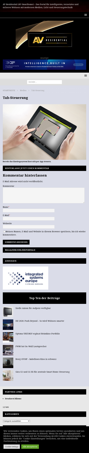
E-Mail (6, 215)
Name (5, 207)
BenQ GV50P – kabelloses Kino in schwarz (36, 359)
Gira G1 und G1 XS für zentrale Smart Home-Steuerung (43, 372)
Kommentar (8, 186)
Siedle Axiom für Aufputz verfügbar (33, 308)
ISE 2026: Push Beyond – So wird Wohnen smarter (40, 321)
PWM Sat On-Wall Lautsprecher (31, 346)
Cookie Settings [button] (11, 447)
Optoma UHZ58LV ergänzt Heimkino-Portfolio (38, 334)
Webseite (7, 223)
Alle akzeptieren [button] (30, 447)
